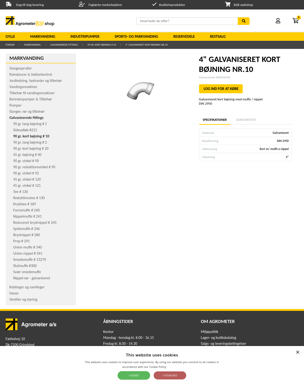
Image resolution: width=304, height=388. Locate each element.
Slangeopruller (21, 68)
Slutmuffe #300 (25, 265)
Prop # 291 (21, 241)
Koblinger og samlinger (27, 287)
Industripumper (84, 36)
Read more (175, 367)
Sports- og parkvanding (136, 36)
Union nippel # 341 (28, 253)
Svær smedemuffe (27, 272)
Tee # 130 (20, 191)
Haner (14, 293)
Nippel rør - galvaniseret (31, 278)
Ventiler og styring (24, 299)
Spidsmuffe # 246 (26, 228)
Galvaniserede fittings (64, 44)
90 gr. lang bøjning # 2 (30, 142)
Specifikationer (215, 120)
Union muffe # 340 (27, 247)
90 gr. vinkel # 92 (26, 173)
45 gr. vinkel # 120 (27, 179)
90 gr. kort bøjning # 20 (31, 148)
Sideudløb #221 (25, 130)
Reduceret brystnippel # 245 (35, 222)
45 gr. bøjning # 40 (27, 154)
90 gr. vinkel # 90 (26, 161)
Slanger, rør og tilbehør (27, 111)
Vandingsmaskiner (24, 86)
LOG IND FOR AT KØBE (221, 88)
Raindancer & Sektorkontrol (31, 74)
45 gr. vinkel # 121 (27, 185)
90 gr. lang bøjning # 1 (30, 124)
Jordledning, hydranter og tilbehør (36, 80)
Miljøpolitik (209, 331)
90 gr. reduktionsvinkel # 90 (34, 167)
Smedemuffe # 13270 (29, 259)
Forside (10, 44)
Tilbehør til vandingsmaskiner (32, 93)
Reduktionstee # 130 (29, 198)
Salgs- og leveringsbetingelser (223, 343)
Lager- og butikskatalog (218, 337)
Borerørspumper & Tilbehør (31, 99)
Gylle (10, 36)
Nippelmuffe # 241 (27, 216)
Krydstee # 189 (24, 204)
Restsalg (218, 36)
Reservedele (184, 36)
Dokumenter (246, 120)
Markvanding (42, 36)
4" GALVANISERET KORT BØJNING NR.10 (146, 44)
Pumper (16, 105)
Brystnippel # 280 (26, 235)
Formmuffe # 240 (26, 210)
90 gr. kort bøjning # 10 (101, 44)
